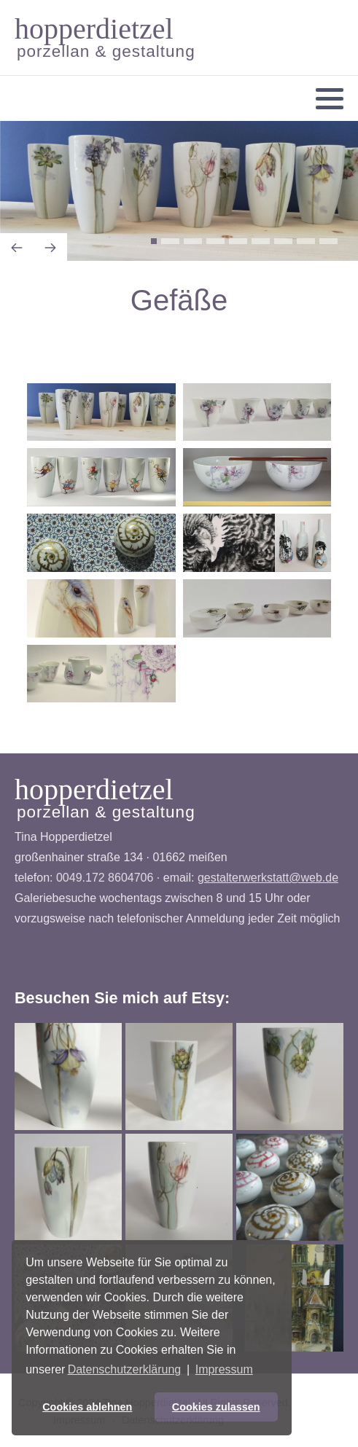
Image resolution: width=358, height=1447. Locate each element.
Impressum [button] (224, 1369)
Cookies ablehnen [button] (87, 1407)
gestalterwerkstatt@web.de (268, 877)
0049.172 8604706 (104, 877)
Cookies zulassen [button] (216, 1407)
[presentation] (17, 247)
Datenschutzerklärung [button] (125, 1369)
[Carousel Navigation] (179, 249)
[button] (329, 99)
